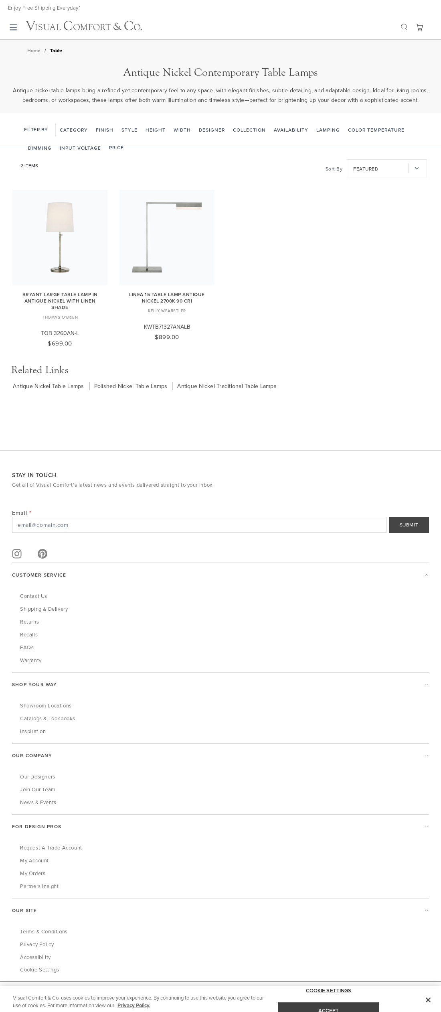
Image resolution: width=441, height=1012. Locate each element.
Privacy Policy (37, 944)
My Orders (32, 873)
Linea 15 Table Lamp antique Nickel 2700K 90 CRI (167, 297)
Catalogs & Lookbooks (47, 718)
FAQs (27, 647)
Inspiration (33, 731)
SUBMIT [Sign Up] (409, 524)
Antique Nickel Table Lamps (48, 386)
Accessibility (35, 957)
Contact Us (33, 595)
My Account (34, 860)
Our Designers (37, 776)
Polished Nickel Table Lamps (131, 386)
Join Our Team (38, 789)
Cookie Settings (39, 969)
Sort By (334, 168)
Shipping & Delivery (44, 608)
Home (33, 50)
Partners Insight (39, 886)
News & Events (38, 802)
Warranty (31, 660)
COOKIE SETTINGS (329, 1000)
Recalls (29, 634)
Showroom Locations (46, 705)
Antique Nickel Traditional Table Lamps (227, 386)
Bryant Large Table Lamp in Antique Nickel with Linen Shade (60, 301)
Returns (29, 621)
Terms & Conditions (44, 931)
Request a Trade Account (51, 847)
